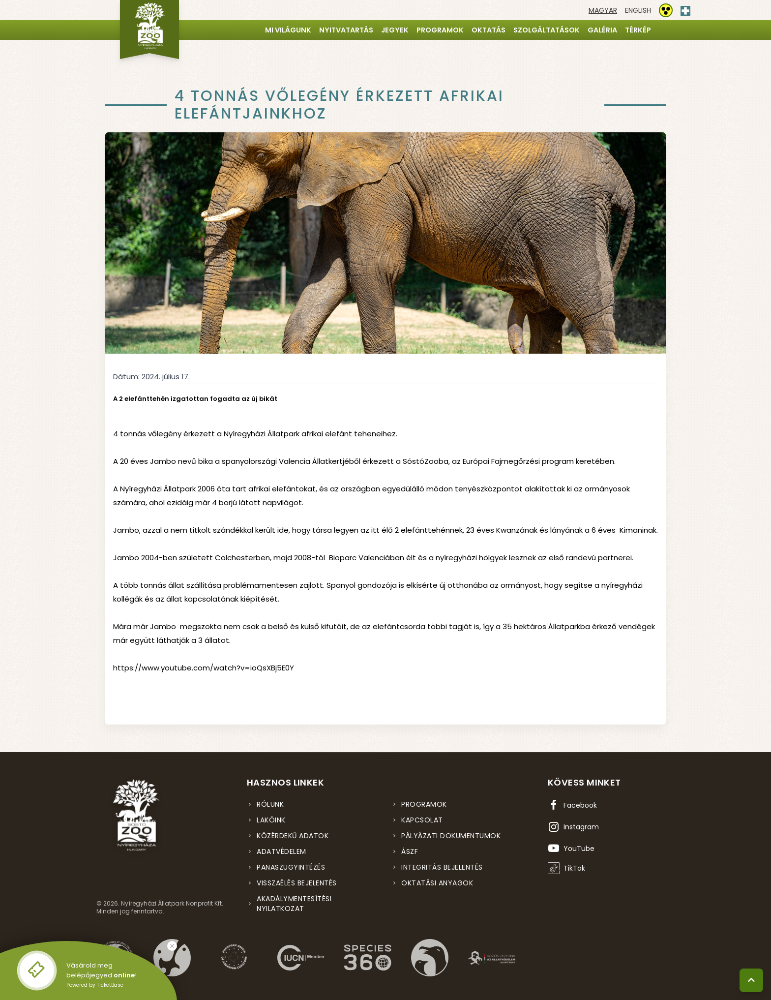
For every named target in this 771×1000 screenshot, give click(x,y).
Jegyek (395, 30)
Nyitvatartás (346, 30)
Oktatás (488, 30)
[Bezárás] (172, 946)
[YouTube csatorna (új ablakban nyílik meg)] (571, 848)
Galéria (602, 30)
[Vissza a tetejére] (751, 980)
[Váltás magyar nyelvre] (603, 10)
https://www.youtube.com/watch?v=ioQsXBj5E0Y (203, 668)
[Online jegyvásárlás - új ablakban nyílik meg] (37, 970)
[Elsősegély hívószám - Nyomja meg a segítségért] (685, 9)
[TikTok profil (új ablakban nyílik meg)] (566, 868)
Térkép (638, 30)
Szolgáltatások (546, 30)
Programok (440, 30)
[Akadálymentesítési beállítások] (666, 10)
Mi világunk (288, 30)
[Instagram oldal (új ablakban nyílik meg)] (573, 827)
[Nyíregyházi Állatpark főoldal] (149, 29)
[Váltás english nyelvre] (638, 10)
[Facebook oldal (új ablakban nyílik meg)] (572, 805)
